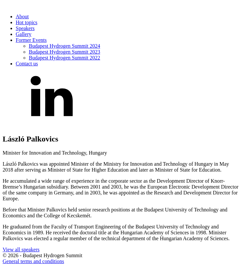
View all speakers (21, 249)
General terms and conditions (33, 261)
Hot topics (26, 22)
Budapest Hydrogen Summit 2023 (64, 52)
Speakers (25, 28)
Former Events (31, 40)
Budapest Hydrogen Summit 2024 (64, 46)
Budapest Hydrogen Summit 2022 (64, 57)
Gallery (23, 34)
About (22, 16)
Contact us (27, 63)
